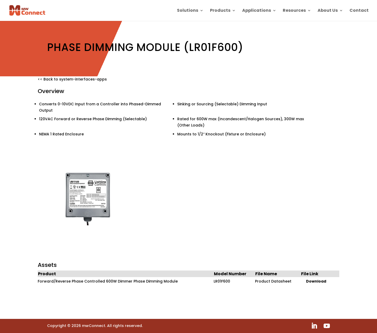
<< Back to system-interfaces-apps (72, 79)
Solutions (187, 11)
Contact (359, 11)
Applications (256, 11)
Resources (294, 11)
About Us (328, 11)
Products (220, 11)
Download (316, 281)
